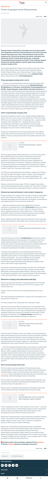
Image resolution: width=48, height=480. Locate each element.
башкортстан (5, 6)
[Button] (39, 16)
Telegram (10, 444)
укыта (24, 384)
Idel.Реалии (29, 478)
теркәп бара (4, 374)
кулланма (40, 442)
